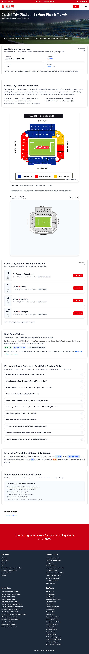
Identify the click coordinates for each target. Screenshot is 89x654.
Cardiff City (50, 59)
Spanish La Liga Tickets (52, 578)
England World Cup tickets (53, 639)
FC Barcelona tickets (52, 624)
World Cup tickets (51, 565)
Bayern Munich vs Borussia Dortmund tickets (13, 614)
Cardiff (49, 66)
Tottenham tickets (51, 601)
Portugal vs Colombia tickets (9, 601)
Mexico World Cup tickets (53, 642)
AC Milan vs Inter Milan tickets (9, 611)
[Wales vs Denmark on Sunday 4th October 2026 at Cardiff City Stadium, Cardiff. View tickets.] (44, 300)
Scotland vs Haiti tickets (8, 596)
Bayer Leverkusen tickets (53, 617)
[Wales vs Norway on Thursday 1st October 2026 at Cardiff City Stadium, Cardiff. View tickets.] (44, 288)
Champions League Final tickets (55, 568)
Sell (2, 565)
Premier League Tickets (52, 558)
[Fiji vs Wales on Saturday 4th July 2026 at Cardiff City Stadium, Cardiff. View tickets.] (44, 275)
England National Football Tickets (10, 591)
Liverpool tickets (50, 594)
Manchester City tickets (52, 606)
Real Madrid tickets (51, 629)
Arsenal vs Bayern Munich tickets (10, 619)
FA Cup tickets (50, 563)
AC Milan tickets (50, 609)
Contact (3, 563)
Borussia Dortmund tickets (53, 622)
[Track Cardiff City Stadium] (84, 38)
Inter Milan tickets (51, 627)
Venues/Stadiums (11, 18)
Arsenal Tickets (50, 591)
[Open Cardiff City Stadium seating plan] (44, 152)
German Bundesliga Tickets (53, 575)
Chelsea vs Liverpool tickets (9, 617)
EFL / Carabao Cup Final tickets (55, 573)
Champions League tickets (53, 560)
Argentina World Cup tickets (53, 644)
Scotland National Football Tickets (10, 594)
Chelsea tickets (50, 596)
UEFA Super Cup (51, 583)
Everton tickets (50, 604)
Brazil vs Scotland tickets (8, 599)
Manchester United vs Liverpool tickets (12, 606)
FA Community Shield (52, 580)
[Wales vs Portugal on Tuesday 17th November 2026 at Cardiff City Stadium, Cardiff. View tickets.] (44, 313)
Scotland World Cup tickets (53, 637)
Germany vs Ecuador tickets (9, 627)
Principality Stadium (11, 516)
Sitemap (3, 575)
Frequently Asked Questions (9, 570)
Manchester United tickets (53, 599)
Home (3, 18)
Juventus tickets (50, 632)
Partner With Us (5, 573)
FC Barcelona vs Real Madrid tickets (11, 604)
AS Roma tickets (50, 614)
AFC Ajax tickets (50, 611)
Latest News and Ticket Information (11, 568)
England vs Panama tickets (9, 624)
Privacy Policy (5, 560)
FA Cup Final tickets (51, 570)
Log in (76, 6)
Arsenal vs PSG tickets (7, 622)
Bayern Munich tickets (52, 619)
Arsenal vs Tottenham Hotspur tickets (11, 609)
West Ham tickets (51, 634)
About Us (4, 558)
